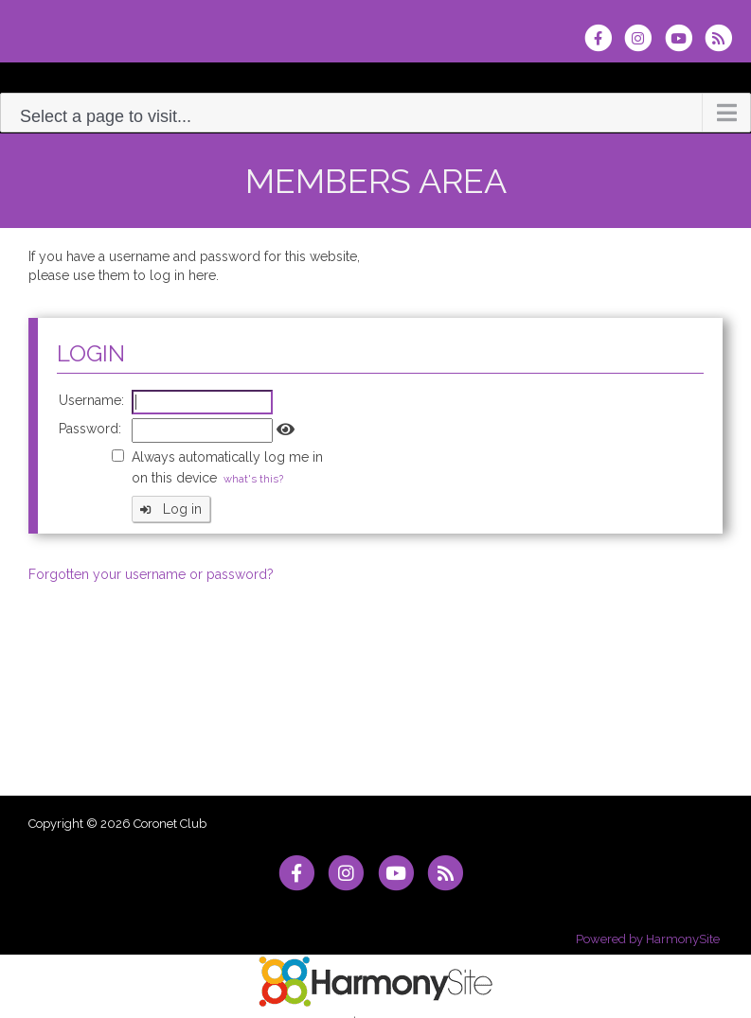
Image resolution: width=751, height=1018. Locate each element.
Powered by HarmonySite (648, 939)
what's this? (253, 478)
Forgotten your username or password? (151, 574)
